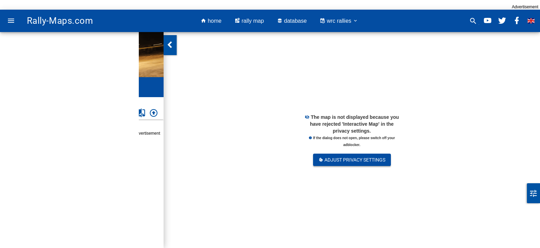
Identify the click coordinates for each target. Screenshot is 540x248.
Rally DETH (53, 101)
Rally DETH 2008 (65, 162)
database (292, 21)
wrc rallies (339, 21)
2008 (74, 101)
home (211, 21)
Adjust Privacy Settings (352, 160)
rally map (249, 21)
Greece (31, 101)
